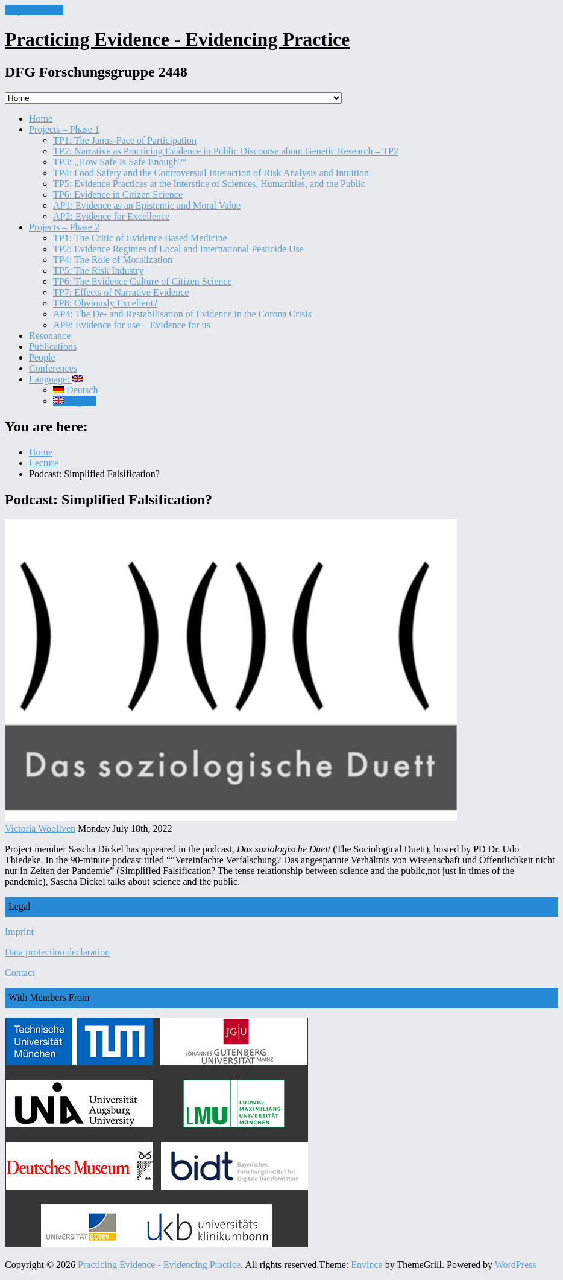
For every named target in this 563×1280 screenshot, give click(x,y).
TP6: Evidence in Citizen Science (118, 194)
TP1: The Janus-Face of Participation (125, 140)
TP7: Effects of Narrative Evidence (121, 292)
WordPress (515, 1264)
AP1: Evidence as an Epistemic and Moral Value (147, 205)
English (74, 401)
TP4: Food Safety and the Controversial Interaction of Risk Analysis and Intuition (211, 173)
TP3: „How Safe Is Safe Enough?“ (120, 162)
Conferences (53, 368)
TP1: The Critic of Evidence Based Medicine (140, 238)
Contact (20, 973)
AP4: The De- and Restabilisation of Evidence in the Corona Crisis (182, 314)
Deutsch (75, 390)
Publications (53, 346)
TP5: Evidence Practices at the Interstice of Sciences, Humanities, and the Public (209, 184)
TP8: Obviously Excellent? (105, 303)
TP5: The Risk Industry (98, 270)
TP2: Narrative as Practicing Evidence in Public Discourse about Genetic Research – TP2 (225, 151)
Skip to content (34, 10)
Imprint (19, 932)
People (42, 357)
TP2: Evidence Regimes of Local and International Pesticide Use (178, 249)
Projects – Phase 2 (64, 227)
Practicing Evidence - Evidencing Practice (177, 39)
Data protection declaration (57, 952)
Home (40, 118)
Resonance (50, 336)
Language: (56, 379)
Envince (366, 1264)
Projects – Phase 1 (64, 129)
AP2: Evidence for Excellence (111, 216)
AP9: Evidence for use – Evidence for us (131, 325)
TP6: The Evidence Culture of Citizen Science (142, 281)
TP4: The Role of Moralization (112, 260)
